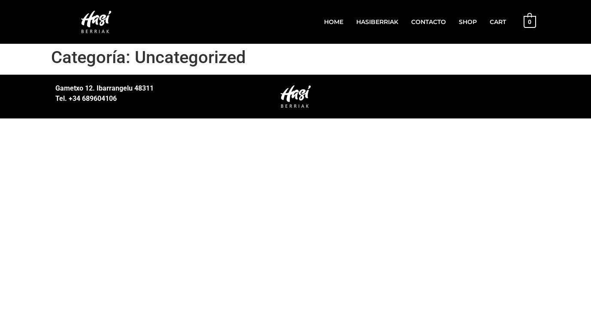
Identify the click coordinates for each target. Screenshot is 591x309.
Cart (498, 22)
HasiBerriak (377, 22)
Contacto (428, 22)
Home (333, 22)
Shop (468, 22)
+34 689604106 (92, 98)
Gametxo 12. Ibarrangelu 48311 (104, 88)
